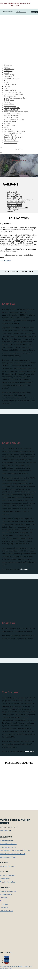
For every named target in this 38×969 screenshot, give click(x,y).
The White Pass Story (7, 866)
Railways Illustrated (11, 117)
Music (6, 82)
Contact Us (4, 908)
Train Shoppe (9, 100)
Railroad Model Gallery (12, 114)
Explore (7, 86)
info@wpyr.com (21, 12)
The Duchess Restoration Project (16, 112)
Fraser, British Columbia (13, 92)
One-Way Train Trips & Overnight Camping (15, 850)
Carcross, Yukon (10, 96)
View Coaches (5, 261)
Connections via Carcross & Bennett (12, 854)
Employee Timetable (12, 108)
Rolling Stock (9, 104)
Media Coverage (10, 84)
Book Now (34, 12)
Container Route (10, 106)
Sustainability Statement (13, 137)
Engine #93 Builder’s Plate (14, 119)
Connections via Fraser (8, 857)
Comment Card (10, 139)
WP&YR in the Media (7, 875)
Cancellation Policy (11, 143)
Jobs (5, 127)
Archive (7, 123)
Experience (8, 71)
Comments (4, 904)
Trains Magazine (10, 121)
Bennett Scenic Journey (8, 844)
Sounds (7, 80)
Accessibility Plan (10, 135)
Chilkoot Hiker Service (8, 847)
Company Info (9, 125)
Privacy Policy (28, 966)
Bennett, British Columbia (14, 94)
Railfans (7, 102)
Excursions (8, 65)
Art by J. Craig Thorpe (12, 79)
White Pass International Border (16, 98)
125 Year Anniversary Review (14, 131)
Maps (6, 88)
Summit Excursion (6, 841)
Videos (6, 73)
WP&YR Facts (9, 69)
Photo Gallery (9, 75)
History (6, 67)
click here (24, 569)
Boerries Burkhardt (11, 116)
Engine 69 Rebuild (11, 110)
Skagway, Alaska (10, 90)
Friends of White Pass (8, 882)
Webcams (8, 77)
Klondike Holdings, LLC (12, 133)
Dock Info (7, 129)
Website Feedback (11, 141)
